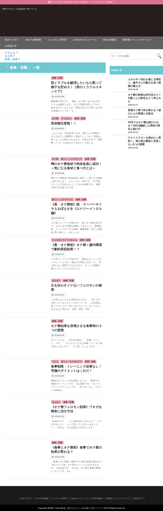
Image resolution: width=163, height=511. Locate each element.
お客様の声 (11, 45)
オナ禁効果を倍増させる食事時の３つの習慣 (76, 328)
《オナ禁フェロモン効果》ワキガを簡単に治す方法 (76, 409)
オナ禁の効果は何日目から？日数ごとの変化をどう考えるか (144, 98)
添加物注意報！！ (63, 123)
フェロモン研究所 (57, 39)
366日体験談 (109, 39)
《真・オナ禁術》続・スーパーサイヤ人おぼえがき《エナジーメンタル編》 (76, 209)
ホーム (10, 52)
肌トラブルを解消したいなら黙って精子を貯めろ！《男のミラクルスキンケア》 (76, 87)
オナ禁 (55, 118)
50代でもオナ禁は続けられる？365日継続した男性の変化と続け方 (144, 125)
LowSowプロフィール (84, 39)
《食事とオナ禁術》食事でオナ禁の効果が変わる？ (76, 449)
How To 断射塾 (33, 39)
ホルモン (56, 280)
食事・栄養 (57, 78)
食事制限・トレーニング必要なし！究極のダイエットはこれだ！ (76, 368)
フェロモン (66, 118)
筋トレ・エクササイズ (71, 159)
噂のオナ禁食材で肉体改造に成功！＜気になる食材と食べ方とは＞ (76, 166)
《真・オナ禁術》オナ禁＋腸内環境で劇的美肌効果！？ (76, 247)
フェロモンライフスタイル (64, 240)
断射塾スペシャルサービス (137, 39)
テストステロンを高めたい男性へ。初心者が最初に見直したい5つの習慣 (144, 141)
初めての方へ (12, 39)
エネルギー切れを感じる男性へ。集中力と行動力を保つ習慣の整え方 (144, 82)
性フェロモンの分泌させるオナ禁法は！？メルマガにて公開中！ (81, 2)
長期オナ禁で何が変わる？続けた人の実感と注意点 (144, 112)
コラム (55, 361)
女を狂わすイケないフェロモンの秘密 (76, 287)
